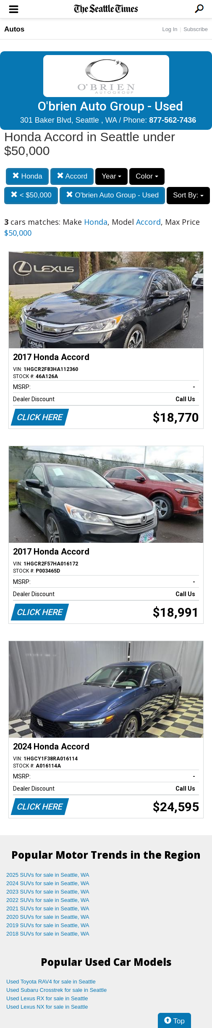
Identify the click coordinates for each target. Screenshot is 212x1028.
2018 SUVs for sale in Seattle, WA (47, 934)
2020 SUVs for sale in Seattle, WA (47, 917)
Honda (27, 176)
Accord (72, 176)
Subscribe (195, 29)
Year (111, 176)
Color (147, 176)
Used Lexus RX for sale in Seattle (47, 998)
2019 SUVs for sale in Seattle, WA (47, 925)
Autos (14, 29)
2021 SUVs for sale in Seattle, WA (47, 908)
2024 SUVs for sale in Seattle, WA (47, 883)
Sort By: (188, 195)
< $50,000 (31, 195)
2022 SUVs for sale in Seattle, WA (47, 900)
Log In (169, 29)
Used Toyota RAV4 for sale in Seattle (51, 981)
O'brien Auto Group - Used (112, 195)
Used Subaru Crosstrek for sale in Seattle (56, 990)
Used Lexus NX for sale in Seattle (47, 1007)
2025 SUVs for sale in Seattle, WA (47, 875)
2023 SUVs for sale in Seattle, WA (47, 892)
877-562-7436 (172, 120)
